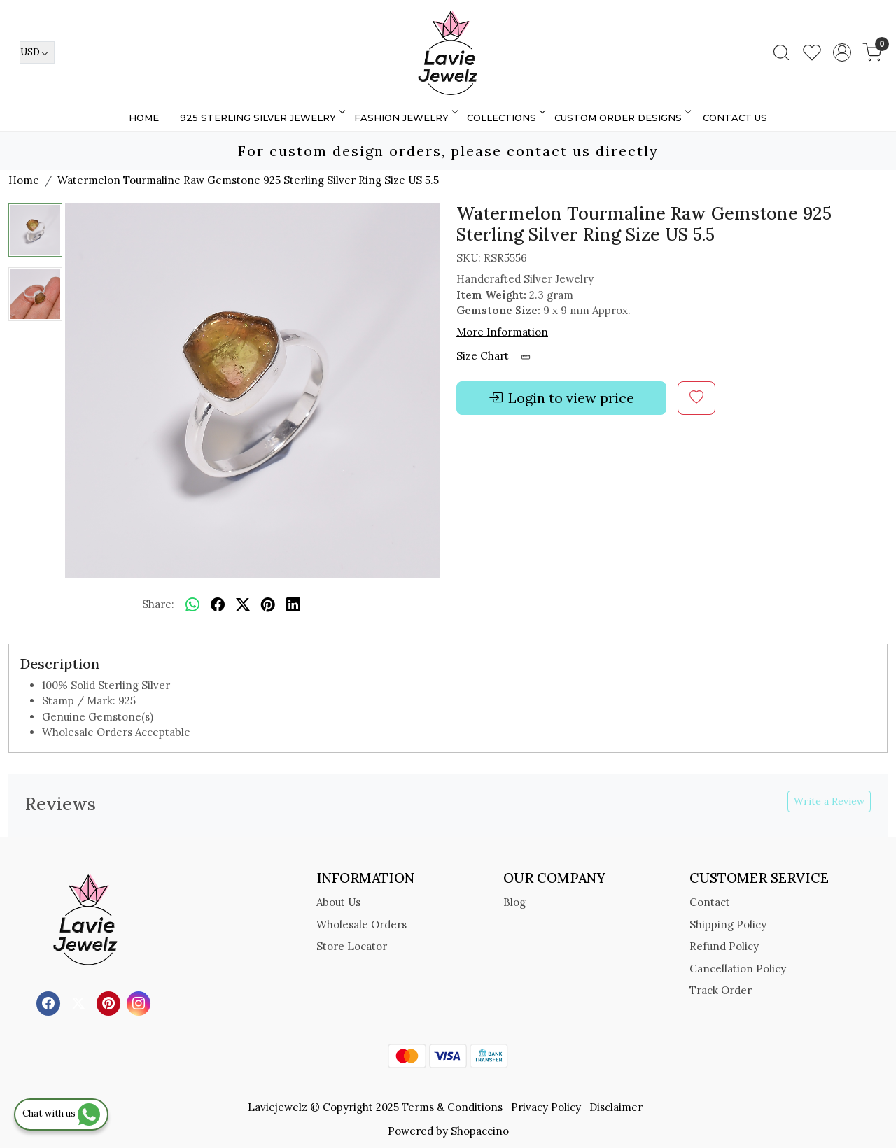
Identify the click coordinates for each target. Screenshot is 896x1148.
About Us (338, 902)
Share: (158, 604)
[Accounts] (842, 52)
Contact (710, 902)
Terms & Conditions (452, 1107)
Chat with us (61, 1113)
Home (144, 117)
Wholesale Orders (361, 924)
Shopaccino (480, 1131)
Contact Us (735, 117)
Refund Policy (724, 946)
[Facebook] (50, 1002)
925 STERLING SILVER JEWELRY (261, 117)
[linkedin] (293, 605)
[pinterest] (268, 605)
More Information (502, 332)
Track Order (721, 990)
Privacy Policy (546, 1107)
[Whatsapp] (192, 605)
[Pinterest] (110, 1002)
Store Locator (351, 946)
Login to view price (561, 398)
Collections (505, 117)
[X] (80, 1002)
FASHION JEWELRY (405, 117)
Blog (514, 902)
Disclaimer (616, 1107)
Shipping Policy (728, 924)
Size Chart (498, 355)
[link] (781, 52)
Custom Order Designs (621, 117)
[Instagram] (140, 1002)
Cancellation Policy (738, 968)
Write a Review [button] (829, 801)
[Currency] (37, 52)
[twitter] (242, 605)
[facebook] (217, 605)
